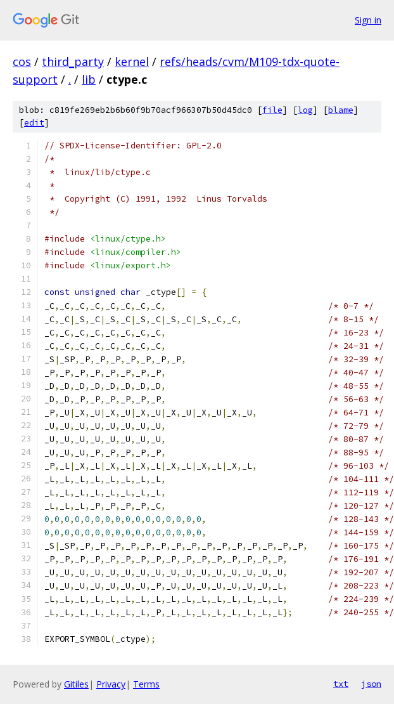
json (371, 683)
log (305, 110)
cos (22, 61)
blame (340, 110)
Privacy (110, 684)
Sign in (368, 20)
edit (34, 122)
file (272, 110)
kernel (132, 61)
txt (340, 683)
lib (89, 79)
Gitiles (76, 684)
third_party (73, 61)
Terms (146, 684)
